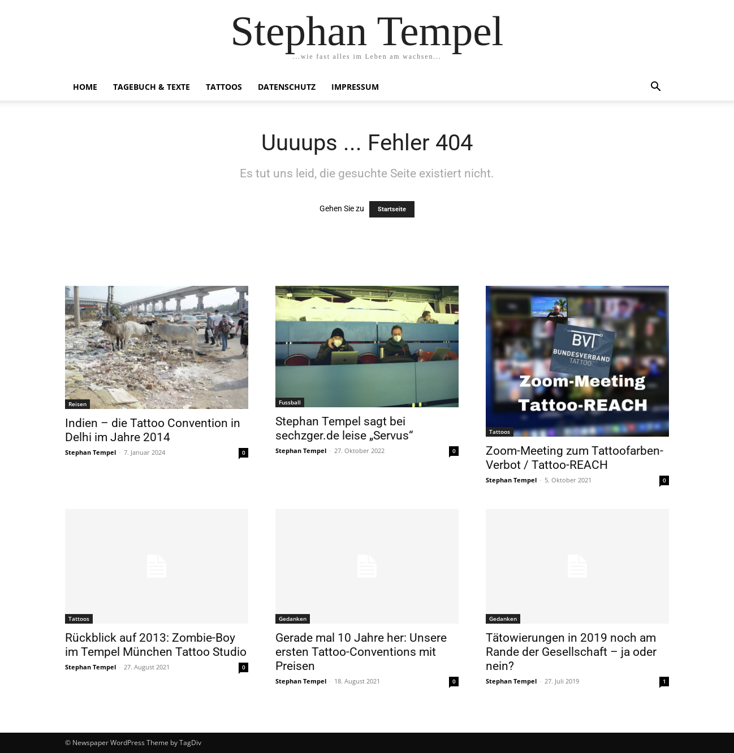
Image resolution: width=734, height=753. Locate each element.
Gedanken (292, 619)
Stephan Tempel (90, 452)
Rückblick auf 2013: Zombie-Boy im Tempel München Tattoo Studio (156, 645)
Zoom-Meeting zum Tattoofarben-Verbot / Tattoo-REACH (574, 458)
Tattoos (224, 86)
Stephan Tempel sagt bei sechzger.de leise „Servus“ (344, 428)
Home (85, 86)
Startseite (392, 209)
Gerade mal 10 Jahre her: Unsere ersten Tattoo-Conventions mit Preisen (361, 652)
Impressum (355, 86)
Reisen (77, 404)
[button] (655, 87)
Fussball (290, 402)
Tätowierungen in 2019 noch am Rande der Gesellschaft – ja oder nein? (571, 652)
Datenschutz (287, 86)
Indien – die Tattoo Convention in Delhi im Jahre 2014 (152, 430)
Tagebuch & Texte (151, 86)
